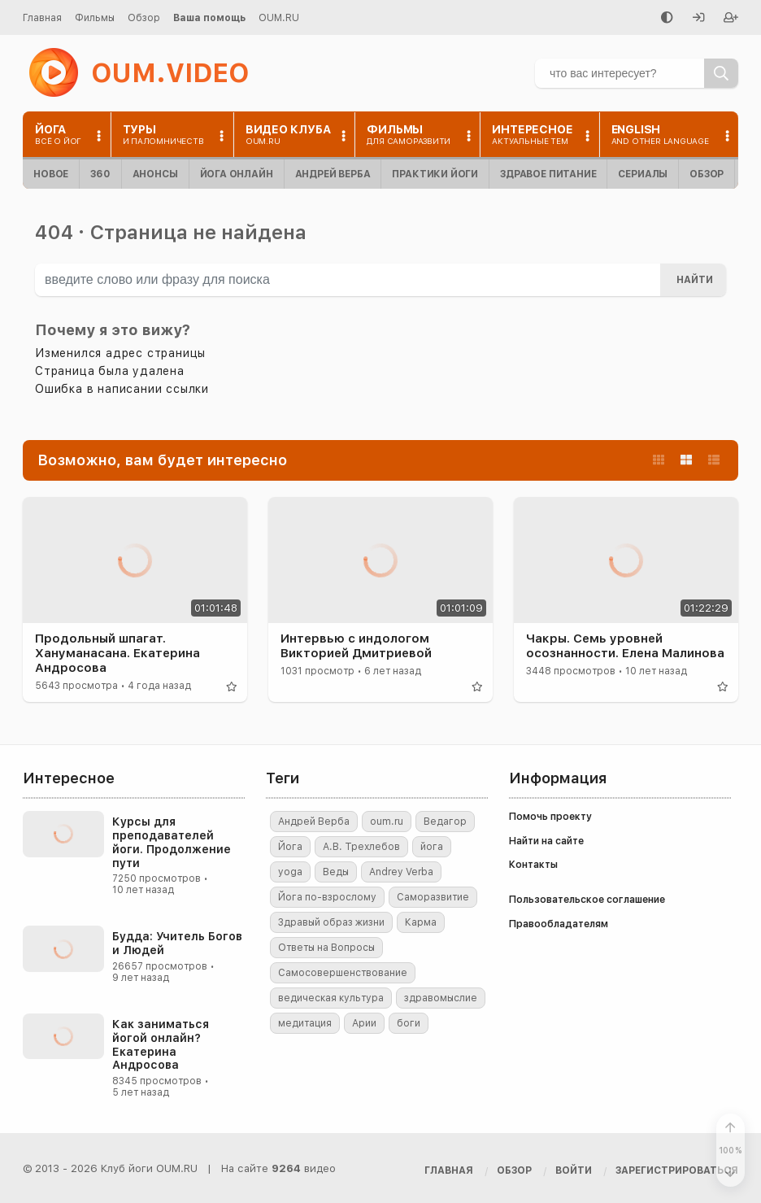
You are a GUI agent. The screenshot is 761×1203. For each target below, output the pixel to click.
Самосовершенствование (342, 973)
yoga (290, 872)
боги (408, 1023)
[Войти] (698, 18)
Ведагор (445, 821)
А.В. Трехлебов (361, 846)
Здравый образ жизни (331, 922)
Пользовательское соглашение (587, 899)
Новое (50, 174)
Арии (364, 1023)
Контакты (533, 864)
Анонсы (155, 174)
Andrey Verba (401, 872)
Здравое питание (548, 174)
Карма (421, 922)
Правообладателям (558, 924)
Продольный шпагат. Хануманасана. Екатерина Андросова (117, 653)
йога (431, 846)
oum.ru (386, 821)
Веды (336, 872)
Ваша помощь (209, 18)
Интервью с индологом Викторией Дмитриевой (356, 645)
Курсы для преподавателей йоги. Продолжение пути (171, 842)
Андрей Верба (333, 174)
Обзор (144, 18)
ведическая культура (331, 998)
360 (100, 174)
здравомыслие (440, 998)
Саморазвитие (433, 897)
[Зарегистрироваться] (731, 18)
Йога (290, 846)
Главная (42, 18)
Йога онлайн (236, 174)
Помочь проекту (550, 816)
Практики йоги (435, 174)
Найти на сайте (546, 841)
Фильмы (95, 18)
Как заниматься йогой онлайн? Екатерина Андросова (160, 1044)
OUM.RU (279, 18)
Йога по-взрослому (327, 897)
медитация (305, 1023)
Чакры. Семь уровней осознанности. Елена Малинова (625, 645)
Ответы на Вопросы (326, 947)
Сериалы (643, 174)
